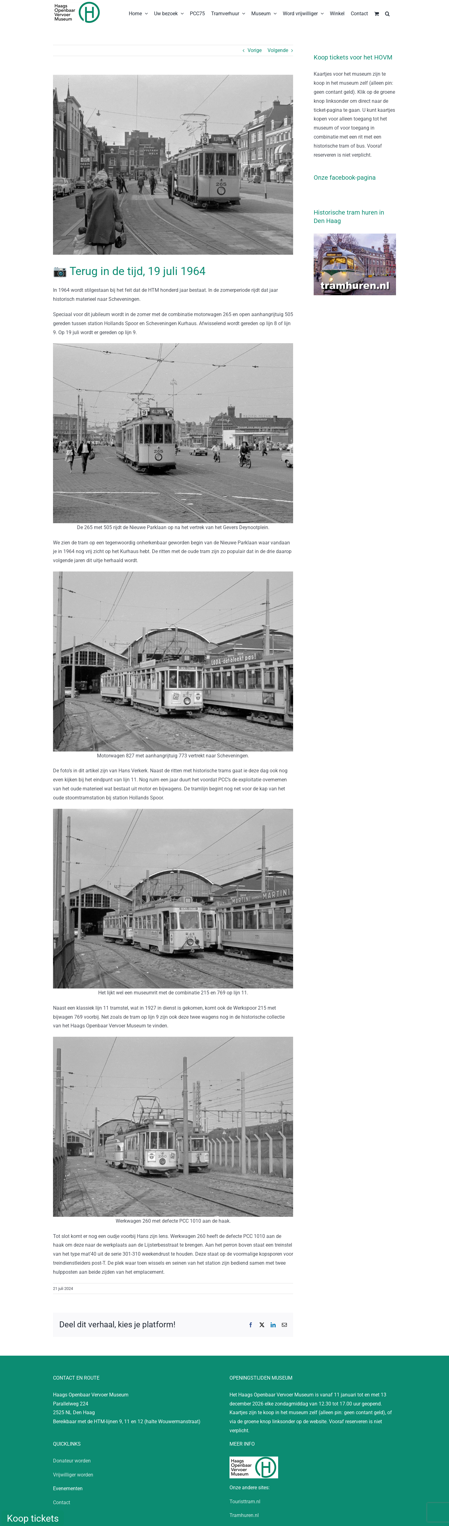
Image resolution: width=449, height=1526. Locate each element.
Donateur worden (72, 1461)
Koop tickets (33, 1518)
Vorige (255, 50)
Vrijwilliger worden (73, 1475)
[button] (387, 13)
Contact (61, 1502)
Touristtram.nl (244, 1502)
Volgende (278, 50)
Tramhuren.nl (244, 1515)
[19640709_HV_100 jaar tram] (173, 165)
